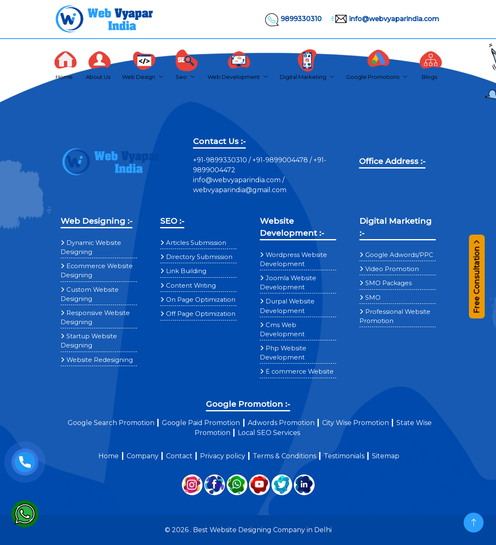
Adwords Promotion (281, 423)
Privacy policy (222, 456)
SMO (373, 297)
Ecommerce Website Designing (97, 270)
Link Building (186, 271)
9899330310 (293, 19)
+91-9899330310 (221, 160)
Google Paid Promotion (201, 423)
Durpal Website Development (287, 306)
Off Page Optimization (200, 314)
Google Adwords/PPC (399, 255)
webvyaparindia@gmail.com (239, 190)
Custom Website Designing (90, 294)
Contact (179, 456)
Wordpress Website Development (293, 259)
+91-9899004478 (281, 160)
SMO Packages (388, 283)
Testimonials (344, 456)
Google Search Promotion (111, 423)
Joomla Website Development (288, 282)
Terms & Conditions (284, 456)
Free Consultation (476, 281)
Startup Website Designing (89, 340)
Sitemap (385, 456)
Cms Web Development (282, 329)
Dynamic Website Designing (91, 247)
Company (143, 456)
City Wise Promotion (355, 423)
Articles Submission (196, 243)
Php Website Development (283, 353)
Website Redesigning (99, 360)
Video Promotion (392, 269)
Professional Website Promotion (394, 316)
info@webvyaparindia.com (383, 19)
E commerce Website (300, 371)
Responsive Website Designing (95, 317)
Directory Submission (199, 257)
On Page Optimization (200, 299)
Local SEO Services (269, 433)
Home (108, 456)
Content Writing (191, 285)
